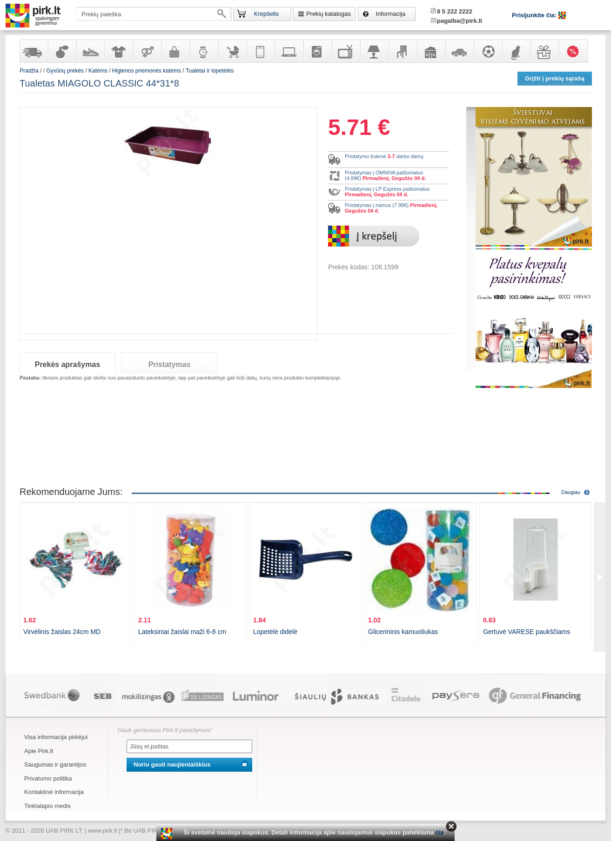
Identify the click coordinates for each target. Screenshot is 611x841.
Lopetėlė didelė (275, 631)
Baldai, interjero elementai (402, 51)
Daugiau (570, 492)
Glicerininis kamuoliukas (403, 631)
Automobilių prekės (459, 51)
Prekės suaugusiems (147, 51)
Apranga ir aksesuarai (118, 51)
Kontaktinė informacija (54, 791)
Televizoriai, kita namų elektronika (345, 51)
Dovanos (544, 51)
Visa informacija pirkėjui (55, 737)
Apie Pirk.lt (38, 751)
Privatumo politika (48, 778)
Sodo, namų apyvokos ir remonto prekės (430, 51)
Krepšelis (266, 13)
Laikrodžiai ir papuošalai (203, 51)
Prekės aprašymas (68, 364)
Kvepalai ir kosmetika (61, 51)
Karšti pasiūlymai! (576, 51)
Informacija (391, 13)
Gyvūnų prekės (516, 51)
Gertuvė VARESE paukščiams (526, 631)
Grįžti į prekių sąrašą (554, 78)
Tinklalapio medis (47, 805)
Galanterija (175, 51)
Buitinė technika (317, 51)
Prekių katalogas (328, 13)
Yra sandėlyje (33, 51)
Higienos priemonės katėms (146, 70)
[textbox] (154, 14)
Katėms (97, 70)
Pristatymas (169, 364)
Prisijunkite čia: (535, 15)
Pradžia (29, 70)
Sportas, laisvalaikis (487, 51)
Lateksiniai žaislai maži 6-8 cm (182, 631)
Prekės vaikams (232, 51)
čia (440, 832)
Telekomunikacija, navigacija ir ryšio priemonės (260, 51)
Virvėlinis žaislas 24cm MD (62, 631)
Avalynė (90, 51)
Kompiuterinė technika (288, 51)
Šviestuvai (374, 51)
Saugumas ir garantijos (55, 764)
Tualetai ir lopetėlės (210, 70)
